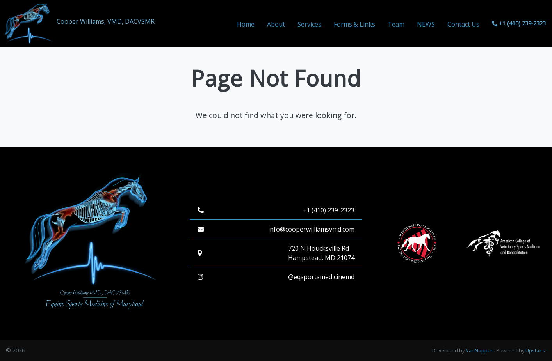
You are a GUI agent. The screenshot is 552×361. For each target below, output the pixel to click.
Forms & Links (354, 24)
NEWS (426, 24)
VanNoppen (480, 350)
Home (246, 24)
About (276, 24)
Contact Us (463, 24)
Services (309, 24)
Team (396, 24)
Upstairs (535, 350)
